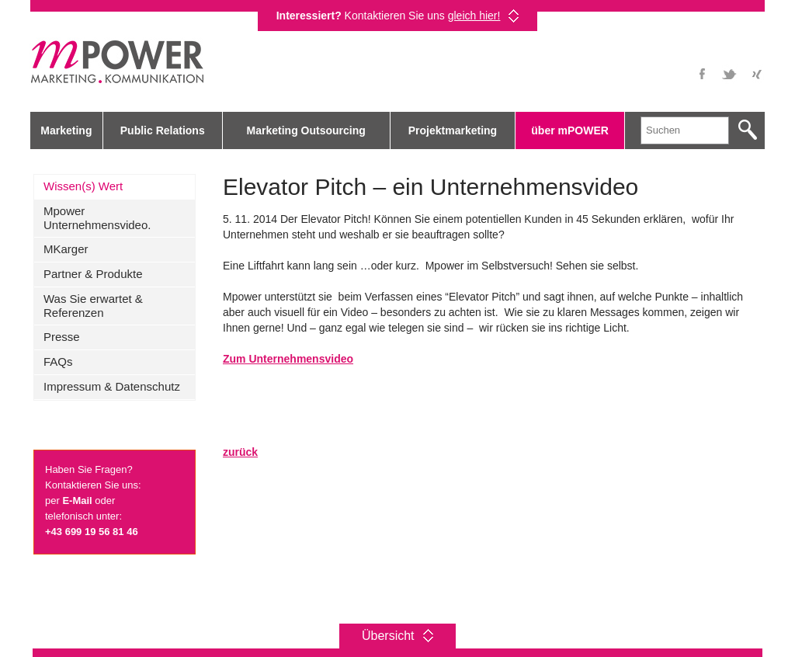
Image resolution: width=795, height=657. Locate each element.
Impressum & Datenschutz (111, 386)
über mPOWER (570, 130)
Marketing (66, 130)
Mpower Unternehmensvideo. (97, 217)
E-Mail (77, 500)
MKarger (66, 248)
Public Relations (162, 130)
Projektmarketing (452, 130)
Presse (61, 336)
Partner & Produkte (93, 273)
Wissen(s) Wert (83, 186)
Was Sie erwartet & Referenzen (93, 305)
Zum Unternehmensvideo (288, 359)
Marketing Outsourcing (306, 130)
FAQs (58, 361)
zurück (240, 452)
